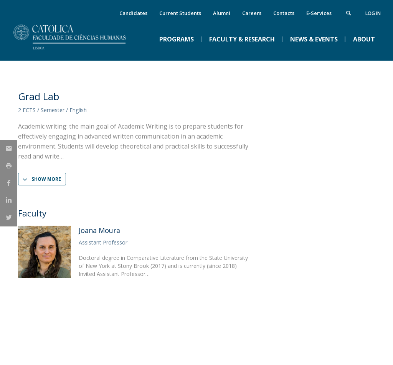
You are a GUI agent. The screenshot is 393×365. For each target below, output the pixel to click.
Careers (251, 13)
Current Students (180, 13)
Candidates (133, 13)
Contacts (283, 13)
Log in (373, 13)
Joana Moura (99, 230)
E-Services (319, 13)
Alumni (221, 13)
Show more (46, 179)
